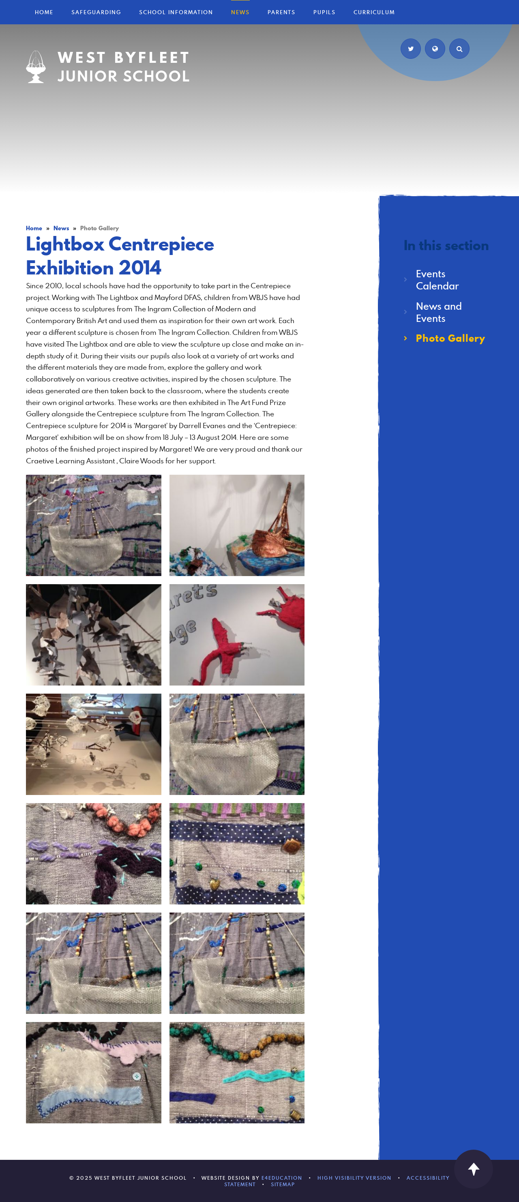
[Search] (459, 49)
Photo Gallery (99, 228)
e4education (282, 1177)
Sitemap (283, 1184)
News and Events (439, 312)
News (61, 228)
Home (34, 228)
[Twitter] (411, 49)
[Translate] (435, 49)
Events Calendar (437, 279)
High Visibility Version (354, 1177)
